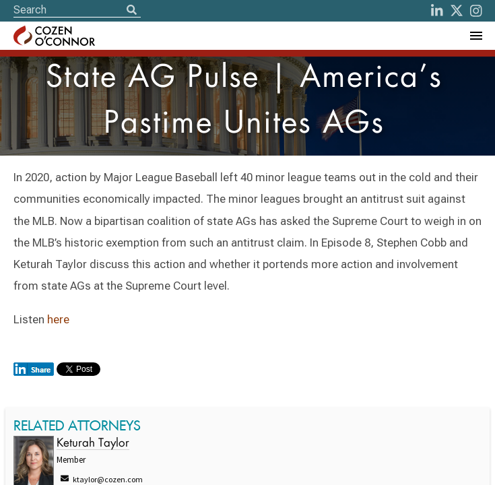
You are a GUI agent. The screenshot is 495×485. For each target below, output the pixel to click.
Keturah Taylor (93, 443)
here (58, 319)
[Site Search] (77, 10)
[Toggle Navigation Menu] (475, 36)
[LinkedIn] (437, 11)
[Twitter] (456, 11)
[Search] (131, 11)
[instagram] (476, 11)
